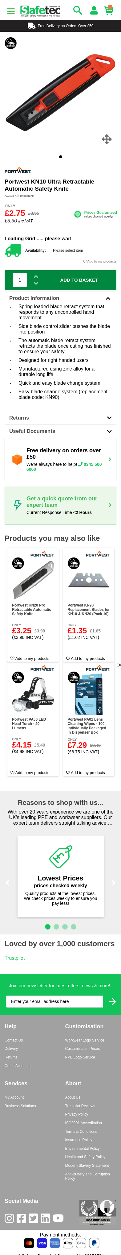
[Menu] (11, 11)
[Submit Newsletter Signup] (112, 1001)
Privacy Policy (76, 1114)
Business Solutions (20, 1106)
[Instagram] (11, 1220)
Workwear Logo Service (84, 1040)
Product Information (60, 298)
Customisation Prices (82, 1048)
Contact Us (14, 1040)
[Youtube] (59, 1220)
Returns (60, 418)
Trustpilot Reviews (80, 1106)
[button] (7, 883)
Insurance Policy (78, 1140)
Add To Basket (79, 280)
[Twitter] (35, 1220)
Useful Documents (60, 431)
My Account (14, 1097)
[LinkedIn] (47, 1220)
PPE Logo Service (80, 1057)
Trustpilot (15, 958)
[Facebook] (23, 1220)
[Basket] (110, 11)
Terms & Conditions (81, 1131)
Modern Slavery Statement (87, 1165)
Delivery (11, 1048)
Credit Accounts (17, 1066)
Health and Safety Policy (85, 1157)
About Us (72, 1097)
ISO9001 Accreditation (83, 1123)
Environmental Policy (82, 1148)
